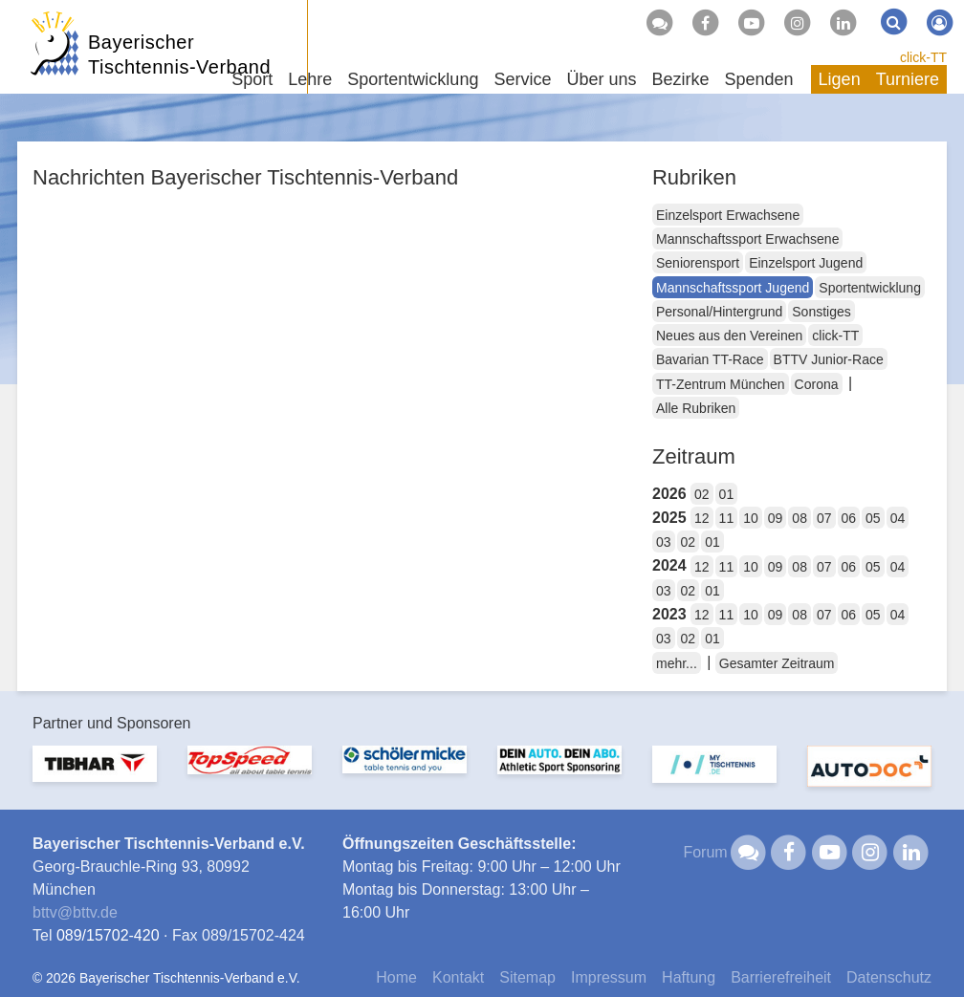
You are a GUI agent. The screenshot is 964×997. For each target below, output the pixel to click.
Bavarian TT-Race (710, 359)
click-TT (923, 57)
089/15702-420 (108, 935)
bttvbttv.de (75, 912)
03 (663, 542)
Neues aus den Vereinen (729, 335)
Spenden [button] (759, 79)
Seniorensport (697, 263)
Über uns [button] (601, 79)
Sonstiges (821, 311)
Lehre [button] (310, 79)
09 (775, 518)
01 (726, 494)
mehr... (676, 663)
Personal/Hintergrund (719, 311)
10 (750, 518)
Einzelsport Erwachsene (728, 215)
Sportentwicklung (870, 287)
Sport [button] (252, 79)
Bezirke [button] (680, 79)
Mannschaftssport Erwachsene (747, 239)
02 (702, 494)
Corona (817, 384)
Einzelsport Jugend (806, 263)
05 (873, 518)
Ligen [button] (840, 79)
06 (849, 518)
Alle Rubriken (695, 408)
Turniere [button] (907, 79)
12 (702, 518)
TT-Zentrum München (720, 384)
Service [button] (522, 79)
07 (824, 518)
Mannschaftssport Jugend (732, 287)
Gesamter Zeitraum (777, 663)
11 (726, 518)
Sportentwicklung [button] (412, 79)
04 (898, 518)
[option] (94, 776)
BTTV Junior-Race (829, 359)
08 (799, 518)
